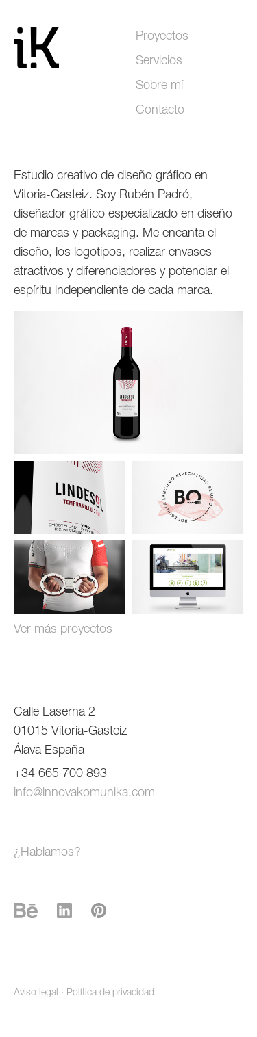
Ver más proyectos (63, 630)
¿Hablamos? (47, 853)
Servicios (159, 61)
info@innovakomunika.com (84, 793)
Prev (37, 382)
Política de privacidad (110, 993)
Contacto (160, 111)
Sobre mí (159, 86)
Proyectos (162, 37)
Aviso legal (36, 993)
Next (220, 382)
